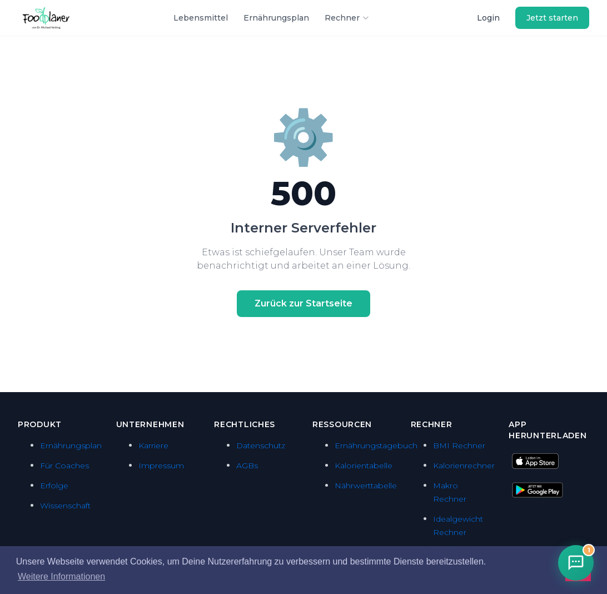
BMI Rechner (459, 445)
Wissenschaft (65, 506)
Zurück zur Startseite (303, 303)
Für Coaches (64, 466)
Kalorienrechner (464, 466)
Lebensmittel (200, 18)
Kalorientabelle (363, 466)
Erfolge (54, 486)
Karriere (153, 445)
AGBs (247, 466)
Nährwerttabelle (366, 486)
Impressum (161, 466)
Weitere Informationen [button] (61, 576)
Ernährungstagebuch (376, 445)
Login (488, 18)
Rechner (347, 18)
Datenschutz (260, 445)
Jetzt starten (552, 18)
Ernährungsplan (276, 18)
